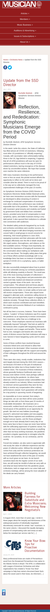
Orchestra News (16, 60)
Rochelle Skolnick (25, 93)
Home (5, 60)
